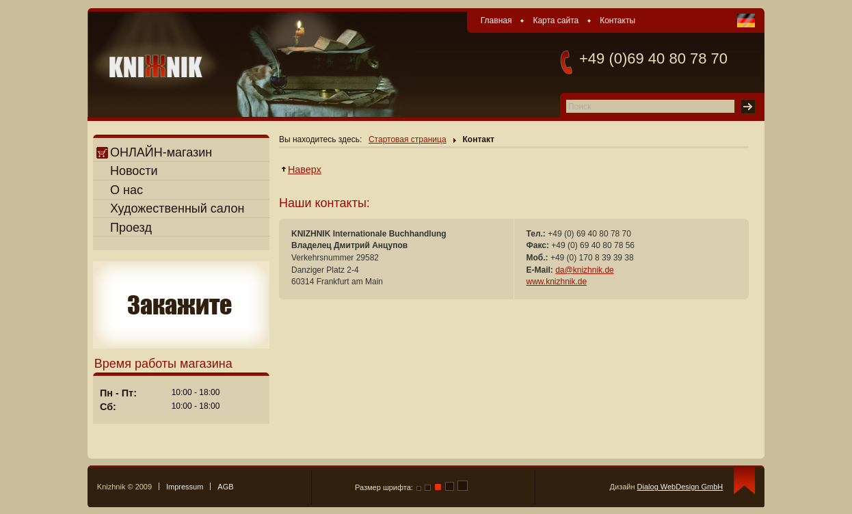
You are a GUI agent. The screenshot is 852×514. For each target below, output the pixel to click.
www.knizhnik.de (557, 281)
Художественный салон (177, 208)
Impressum (184, 487)
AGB (225, 487)
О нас (126, 190)
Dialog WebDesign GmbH (680, 487)
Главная (496, 20)
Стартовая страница (408, 139)
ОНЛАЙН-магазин (154, 152)
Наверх (305, 169)
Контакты (617, 20)
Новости (134, 171)
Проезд (131, 227)
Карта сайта (555, 20)
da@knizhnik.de (584, 270)
